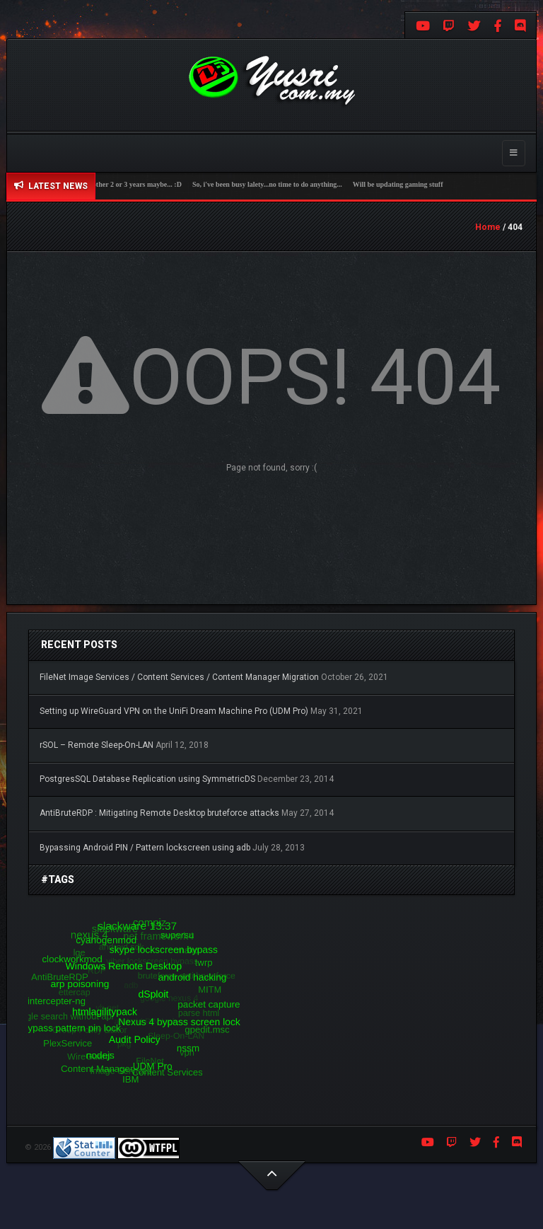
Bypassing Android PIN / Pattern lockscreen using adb (145, 848)
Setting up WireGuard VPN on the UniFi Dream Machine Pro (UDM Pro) (174, 711)
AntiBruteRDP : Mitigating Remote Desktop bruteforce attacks (159, 813)
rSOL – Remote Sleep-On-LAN (96, 745)
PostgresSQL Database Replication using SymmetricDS (147, 779)
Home (488, 227)
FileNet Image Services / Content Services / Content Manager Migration (179, 677)
